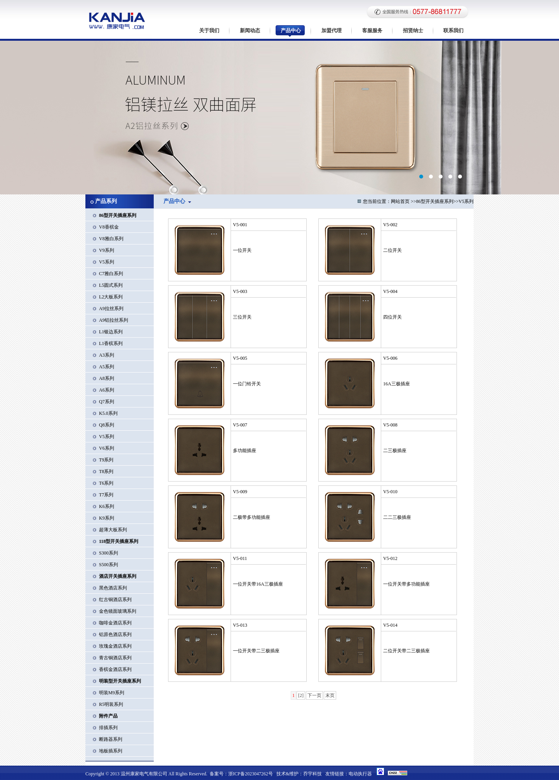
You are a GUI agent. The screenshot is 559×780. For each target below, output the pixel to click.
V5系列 (106, 262)
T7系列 (106, 494)
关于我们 (209, 30)
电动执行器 (360, 774)
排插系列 (108, 727)
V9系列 (106, 250)
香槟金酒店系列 (115, 669)
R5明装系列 (111, 704)
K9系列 (106, 518)
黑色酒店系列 (113, 588)
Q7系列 (106, 401)
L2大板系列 (111, 297)
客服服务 (372, 30)
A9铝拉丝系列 (113, 320)
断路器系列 (110, 739)
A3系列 (106, 355)
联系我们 (453, 30)
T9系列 (106, 460)
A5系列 (106, 366)
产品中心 (291, 30)
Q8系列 (106, 425)
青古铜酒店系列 (115, 657)
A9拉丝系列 (111, 308)
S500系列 (108, 564)
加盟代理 (331, 30)
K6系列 (106, 506)
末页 (330, 695)
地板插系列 (110, 751)
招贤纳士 (413, 30)
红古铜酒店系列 (115, 599)
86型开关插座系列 (434, 201)
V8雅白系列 (111, 238)
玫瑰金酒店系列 (115, 646)
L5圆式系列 (111, 285)
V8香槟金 (109, 227)
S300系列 (108, 553)
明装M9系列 (111, 692)
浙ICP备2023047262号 (250, 774)
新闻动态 (250, 30)
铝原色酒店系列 (115, 634)
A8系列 (106, 378)
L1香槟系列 (111, 343)
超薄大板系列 (113, 529)
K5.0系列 (108, 413)
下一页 (314, 695)
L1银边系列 (111, 332)
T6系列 (106, 483)
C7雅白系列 (111, 273)
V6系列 (106, 448)
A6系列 (106, 390)
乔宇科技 (312, 774)
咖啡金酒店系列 (115, 623)
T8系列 (106, 471)
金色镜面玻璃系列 (117, 611)
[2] (301, 695)
